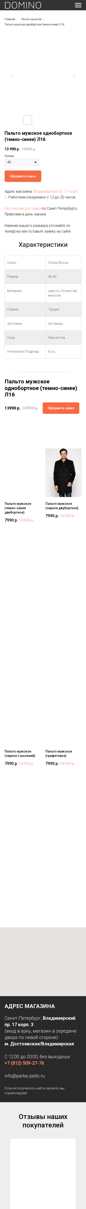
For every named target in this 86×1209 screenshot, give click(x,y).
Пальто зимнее (14, 1105)
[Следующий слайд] (74, 76)
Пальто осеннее (14, 1098)
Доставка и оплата (16, 1053)
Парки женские (14, 1085)
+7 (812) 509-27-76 (24, 770)
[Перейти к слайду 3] (46, 1008)
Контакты (11, 1060)
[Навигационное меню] (78, 5)
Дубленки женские (16, 1092)
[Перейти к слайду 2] (43, 1008)
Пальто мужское (31, 19)
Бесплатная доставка (23, 208)
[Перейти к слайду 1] (39, 1008)
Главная (10, 19)
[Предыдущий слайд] (12, 76)
